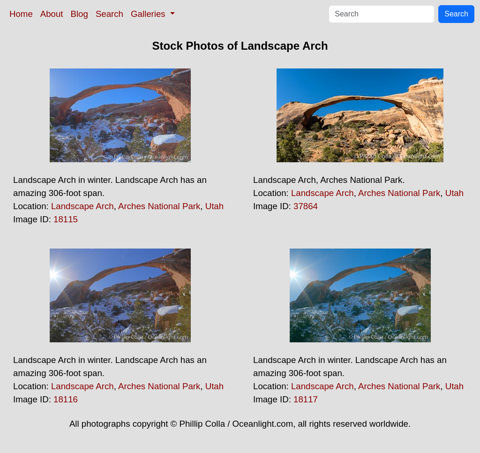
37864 (305, 206)
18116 (65, 399)
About (51, 14)
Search (109, 14)
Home (21, 14)
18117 (305, 399)
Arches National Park (159, 206)
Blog (79, 14)
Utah (214, 206)
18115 (65, 219)
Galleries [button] (149, 14)
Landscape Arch (82, 206)
